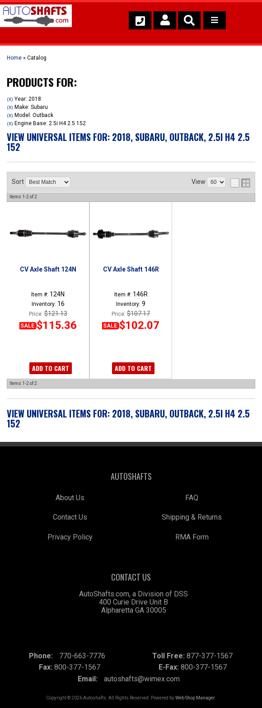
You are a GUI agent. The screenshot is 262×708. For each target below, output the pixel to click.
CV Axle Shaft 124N (48, 269)
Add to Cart (50, 368)
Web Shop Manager (195, 697)
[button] (189, 20)
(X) (10, 99)
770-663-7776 (82, 656)
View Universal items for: (128, 142)
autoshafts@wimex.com (142, 679)
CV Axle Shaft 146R (131, 269)
